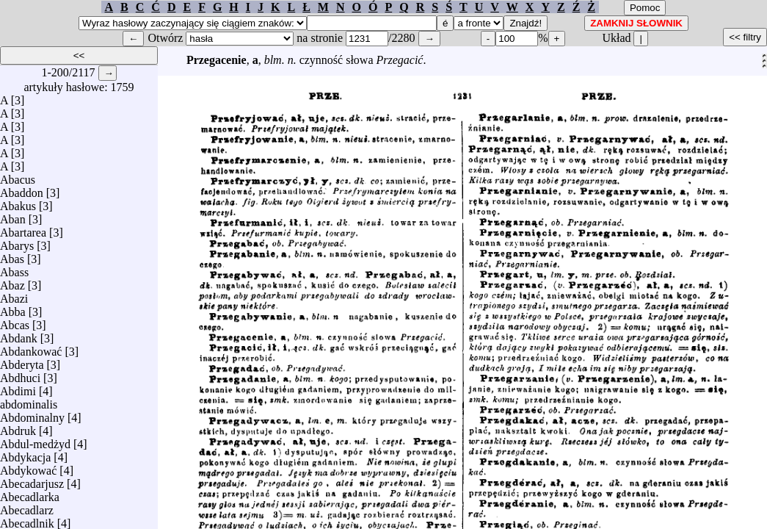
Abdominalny (32, 414)
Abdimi (18, 387)
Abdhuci (20, 374)
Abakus (18, 202)
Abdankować (31, 348)
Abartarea (23, 229)
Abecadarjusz (32, 480)
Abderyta (22, 361)
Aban (13, 215)
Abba (13, 308)
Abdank (18, 334)
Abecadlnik (27, 520)
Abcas (14, 321)
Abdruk (18, 427)
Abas (12, 255)
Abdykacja (25, 453)
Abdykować (28, 467)
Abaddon (21, 189)
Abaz (12, 282)
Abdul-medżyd (35, 440)
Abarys (17, 242)
